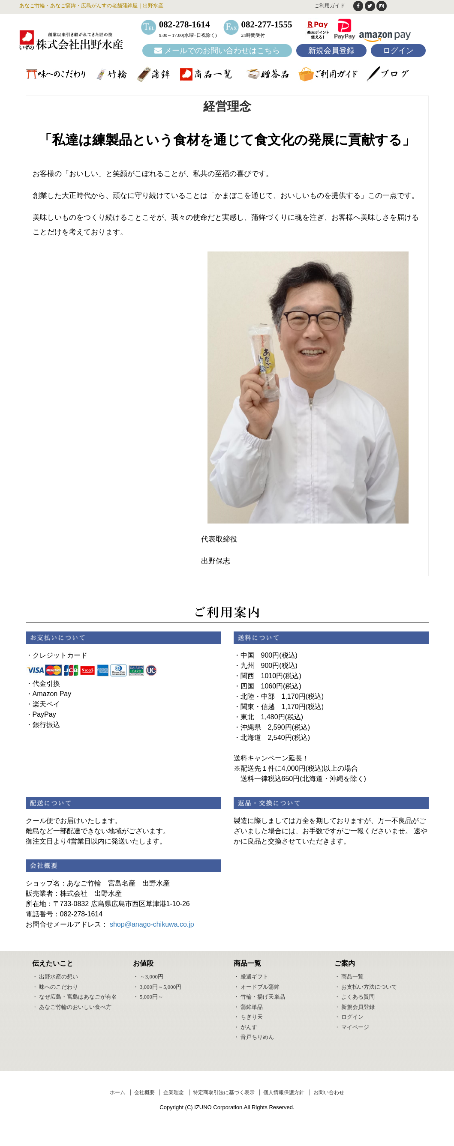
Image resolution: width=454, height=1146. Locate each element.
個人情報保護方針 (283, 1093)
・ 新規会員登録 (354, 1007)
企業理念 (173, 1093)
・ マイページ (351, 1027)
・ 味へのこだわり (55, 987)
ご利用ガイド (329, 6)
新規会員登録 (331, 51)
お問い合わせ (328, 1093)
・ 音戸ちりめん (254, 1037)
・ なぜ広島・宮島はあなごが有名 (74, 996)
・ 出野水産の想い (55, 976)
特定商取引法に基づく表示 (224, 1093)
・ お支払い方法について (365, 987)
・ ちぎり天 (248, 1017)
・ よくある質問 (354, 996)
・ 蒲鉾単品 (248, 1007)
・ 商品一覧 (349, 976)
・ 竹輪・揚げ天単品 (259, 996)
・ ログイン (349, 1017)
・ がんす (245, 1027)
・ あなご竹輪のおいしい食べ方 (71, 1007)
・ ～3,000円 (148, 976)
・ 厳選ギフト (251, 976)
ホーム (117, 1093)
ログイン (398, 51)
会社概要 (144, 1093)
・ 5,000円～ (148, 996)
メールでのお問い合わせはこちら (217, 51)
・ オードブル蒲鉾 (257, 987)
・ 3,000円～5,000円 (157, 987)
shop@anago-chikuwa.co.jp (152, 924)
